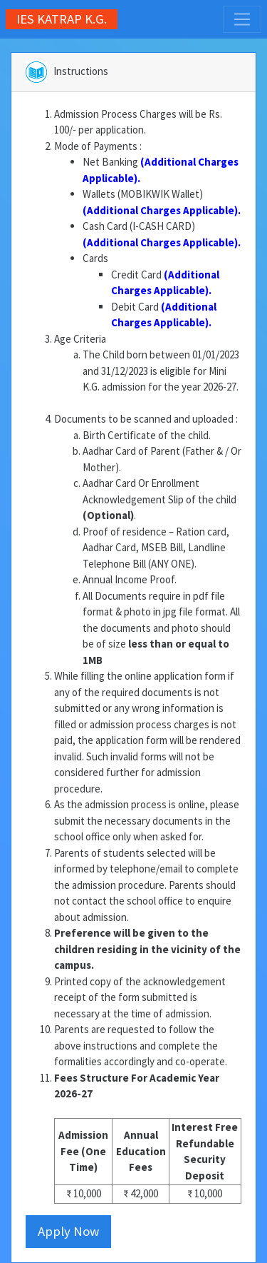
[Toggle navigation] (242, 19)
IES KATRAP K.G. (61, 19)
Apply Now (68, 1231)
